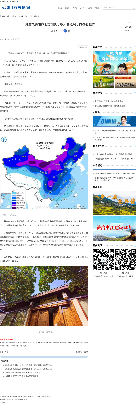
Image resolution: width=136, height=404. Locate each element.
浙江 (67, 8)
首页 (60, 8)
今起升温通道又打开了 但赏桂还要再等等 (21, 376)
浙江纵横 (33, 16)
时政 (75, 8)
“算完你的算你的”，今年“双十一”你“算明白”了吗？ (115, 159)
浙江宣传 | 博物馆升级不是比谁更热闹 (110, 106)
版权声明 (10, 399)
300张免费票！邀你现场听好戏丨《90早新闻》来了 (115, 173)
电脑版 (2, 402)
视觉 (90, 8)
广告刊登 (16, 399)
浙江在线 (15, 16)
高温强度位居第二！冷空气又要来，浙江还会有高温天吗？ (28, 365)
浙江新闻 (24, 16)
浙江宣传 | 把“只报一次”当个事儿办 (109, 101)
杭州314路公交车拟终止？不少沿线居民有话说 (113, 154)
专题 (97, 8)
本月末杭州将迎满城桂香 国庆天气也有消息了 (23, 372)
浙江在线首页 (5, 1)
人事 (82, 8)
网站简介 (3, 399)
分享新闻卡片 (82, 47)
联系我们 (23, 399)
